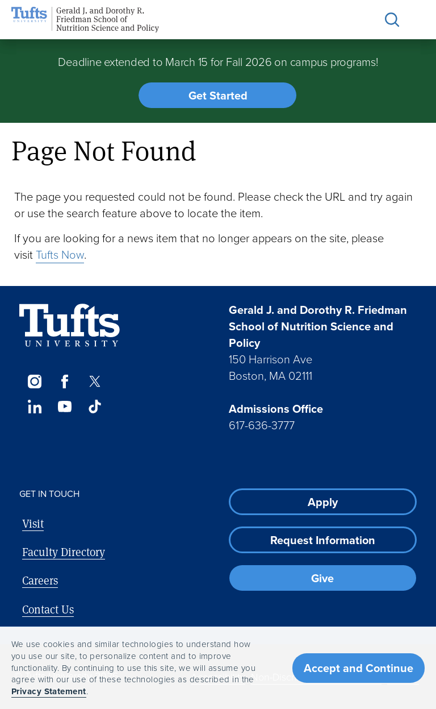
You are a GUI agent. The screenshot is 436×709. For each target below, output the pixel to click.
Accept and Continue (358, 668)
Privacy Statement (48, 691)
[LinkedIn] (34, 406)
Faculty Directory (63, 551)
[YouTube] (64, 406)
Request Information (322, 540)
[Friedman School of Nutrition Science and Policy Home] (85, 19)
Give (322, 578)
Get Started (218, 95)
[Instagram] (34, 381)
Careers (40, 580)
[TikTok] (95, 406)
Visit (33, 523)
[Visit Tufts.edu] (69, 325)
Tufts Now (60, 254)
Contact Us (48, 609)
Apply (323, 502)
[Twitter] (95, 381)
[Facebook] (64, 381)
